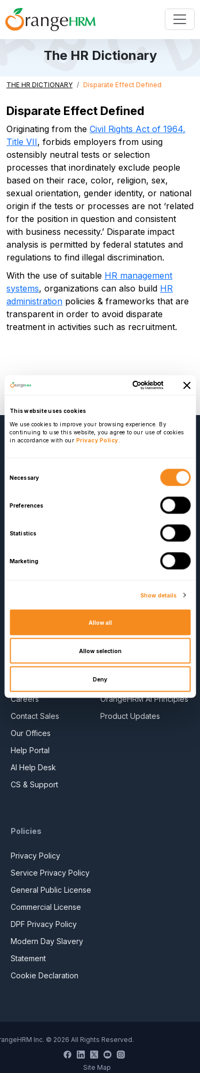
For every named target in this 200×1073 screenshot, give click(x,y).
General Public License (51, 889)
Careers (25, 698)
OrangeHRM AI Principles (144, 698)
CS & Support (34, 784)
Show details (158, 595)
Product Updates (130, 716)
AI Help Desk (33, 767)
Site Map (97, 1067)
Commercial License (46, 906)
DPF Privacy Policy (44, 924)
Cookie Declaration (44, 975)
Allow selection (100, 651)
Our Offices (31, 733)
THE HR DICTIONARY (39, 85)
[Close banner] (186, 385)
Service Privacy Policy (50, 872)
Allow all (100, 622)
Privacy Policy (35, 855)
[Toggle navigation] (180, 19)
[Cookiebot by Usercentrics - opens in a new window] (121, 385)
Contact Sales (35, 716)
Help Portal (30, 750)
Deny (100, 679)
